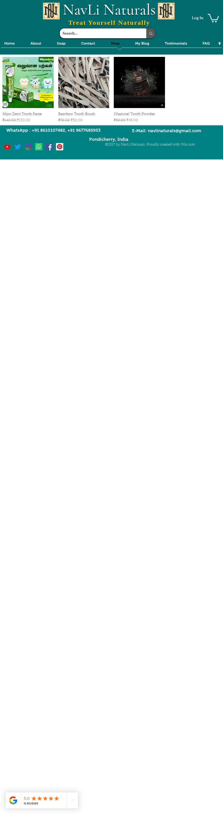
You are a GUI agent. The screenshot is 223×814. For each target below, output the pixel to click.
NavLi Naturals (109, 9)
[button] (213, 17)
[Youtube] (7, 146)
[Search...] (100, 33)
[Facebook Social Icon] (49, 146)
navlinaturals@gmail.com (174, 130)
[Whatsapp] (38, 146)
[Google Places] (219, 43)
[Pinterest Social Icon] (59, 146)
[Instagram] (28, 146)
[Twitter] (17, 146)
